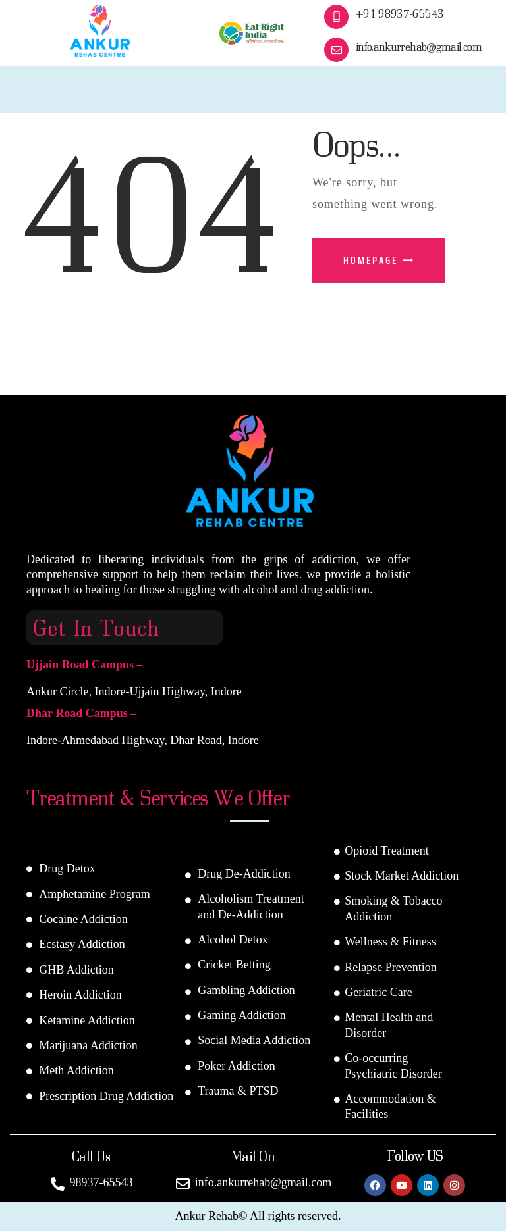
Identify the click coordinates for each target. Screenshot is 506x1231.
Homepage (370, 260)
